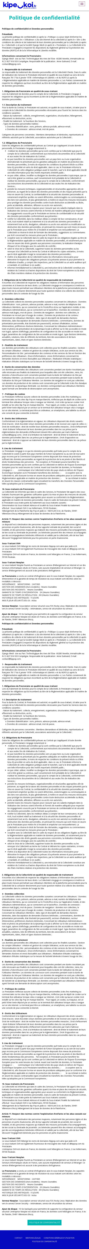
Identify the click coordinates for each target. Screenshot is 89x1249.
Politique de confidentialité (44, 1222)
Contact (18, 1238)
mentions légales (33, 1238)
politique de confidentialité (44, 1241)
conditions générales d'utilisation (59, 1238)
